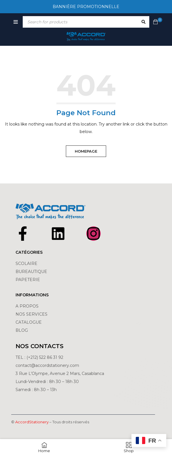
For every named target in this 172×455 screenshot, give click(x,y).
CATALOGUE (29, 322)
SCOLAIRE (27, 263)
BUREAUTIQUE (31, 271)
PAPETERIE (28, 279)
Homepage (86, 151)
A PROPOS (27, 306)
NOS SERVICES (31, 314)
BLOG (22, 330)
